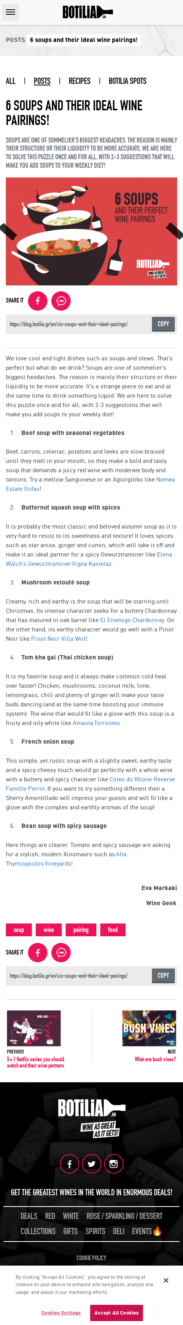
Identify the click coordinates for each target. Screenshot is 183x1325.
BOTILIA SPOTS (127, 81)
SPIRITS (95, 1231)
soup (19, 930)
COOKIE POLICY (91, 1258)
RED (50, 1216)
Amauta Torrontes (96, 723)
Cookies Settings (61, 1314)
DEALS (29, 1216)
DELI (118, 1231)
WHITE (71, 1216)
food (113, 930)
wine (49, 930)
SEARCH (175, 12)
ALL (11, 81)
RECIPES (80, 81)
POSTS (42, 81)
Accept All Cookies (116, 1314)
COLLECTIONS (38, 1231)
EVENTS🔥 (147, 1231)
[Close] (166, 1281)
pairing (81, 930)
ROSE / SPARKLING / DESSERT (124, 1216)
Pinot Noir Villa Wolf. (60, 638)
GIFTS (70, 1231)
